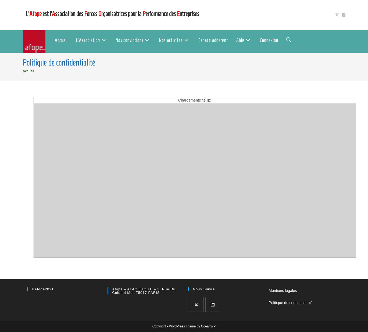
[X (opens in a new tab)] (337, 15)
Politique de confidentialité (291, 303)
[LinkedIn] (212, 304)
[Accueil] (28, 71)
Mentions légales (283, 290)
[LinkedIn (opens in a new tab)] (343, 15)
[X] (196, 304)
